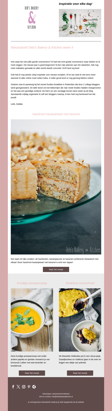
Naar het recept (56, 269)
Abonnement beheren (61, 394)
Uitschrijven (46, 394)
